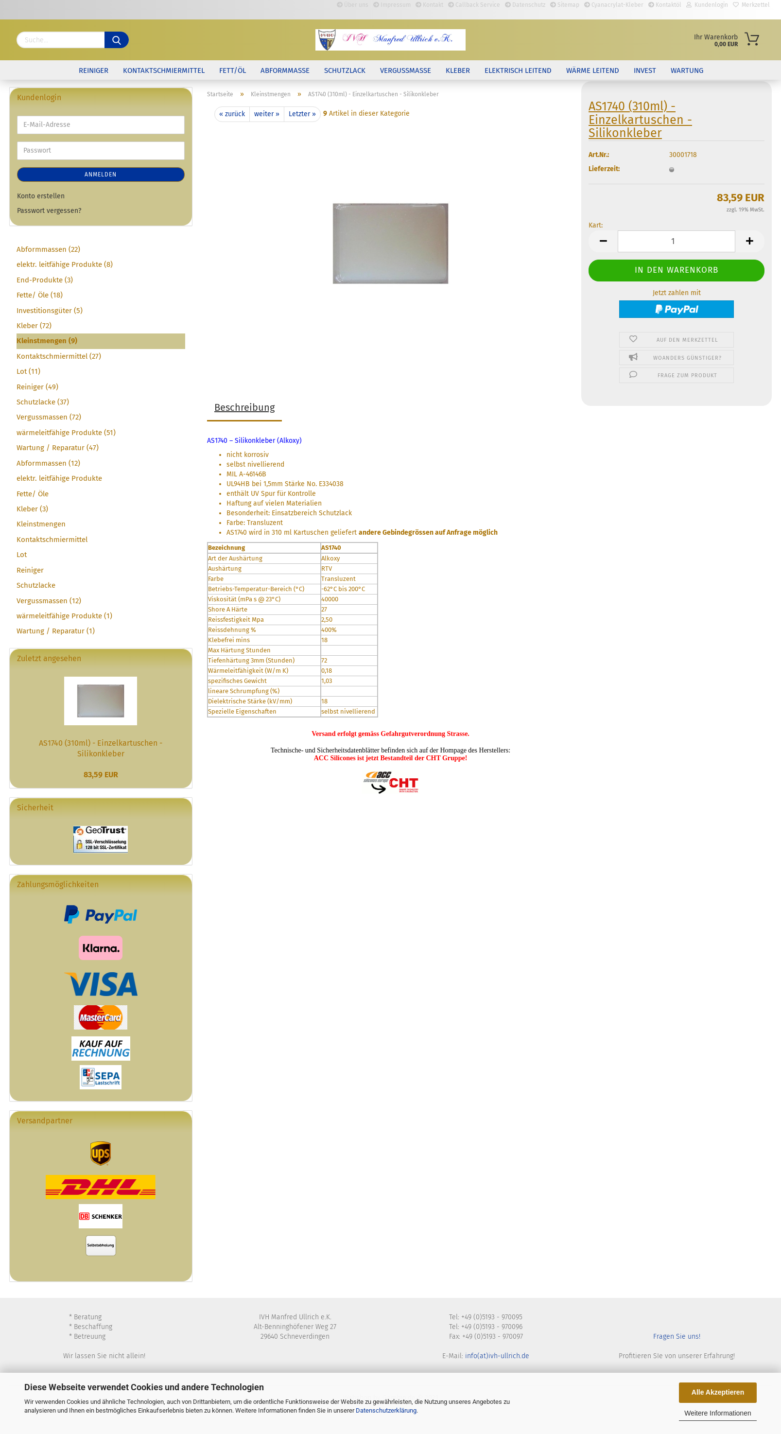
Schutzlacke (36, 585)
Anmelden (101, 174)
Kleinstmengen (41, 524)
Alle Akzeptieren (718, 1392)
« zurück (232, 114)
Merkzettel (751, 4)
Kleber (458, 70)
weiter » (266, 114)
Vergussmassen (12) (49, 600)
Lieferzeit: (604, 175)
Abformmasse (285, 70)
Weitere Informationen (717, 1413)
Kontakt (429, 4)
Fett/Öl (232, 70)
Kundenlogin (707, 4)
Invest (645, 70)
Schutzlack (344, 70)
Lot (22, 554)
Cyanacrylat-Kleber (613, 4)
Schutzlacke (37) (43, 402)
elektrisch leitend (518, 70)
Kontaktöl (664, 4)
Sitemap (564, 4)
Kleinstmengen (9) (47, 340)
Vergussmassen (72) (49, 417)
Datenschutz (525, 4)
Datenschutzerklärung (386, 1410)
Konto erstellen (41, 196)
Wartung (687, 70)
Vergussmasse (405, 70)
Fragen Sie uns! (676, 1336)
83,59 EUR (101, 774)
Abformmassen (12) (48, 463)
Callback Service (474, 4)
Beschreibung (244, 407)
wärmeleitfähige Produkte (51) (66, 432)
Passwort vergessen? (49, 211)
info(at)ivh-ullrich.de (497, 1356)
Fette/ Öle (33, 494)
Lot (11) (28, 371)
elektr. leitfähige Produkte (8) (65, 264)
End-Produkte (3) (45, 280)
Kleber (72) (34, 325)
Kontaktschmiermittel (164, 70)
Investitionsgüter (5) (50, 310)
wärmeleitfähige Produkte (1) (64, 616)
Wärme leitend (592, 70)
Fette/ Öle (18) (40, 295)
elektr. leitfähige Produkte (59, 478)
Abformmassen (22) (48, 249)
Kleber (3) (32, 509)
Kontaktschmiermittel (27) (59, 356)
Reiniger (93, 70)
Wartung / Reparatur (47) (58, 447)
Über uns (352, 4)
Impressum (392, 4)
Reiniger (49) (37, 387)
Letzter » (302, 114)
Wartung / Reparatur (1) (56, 631)
